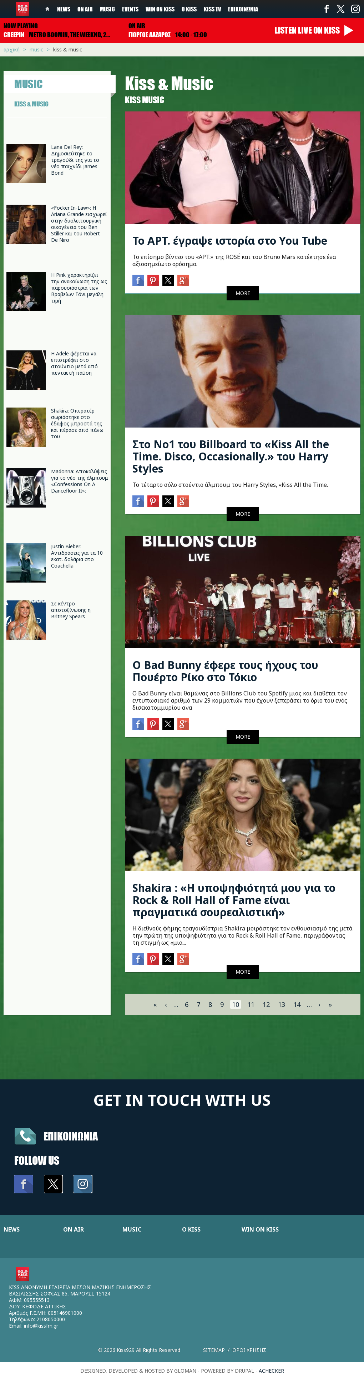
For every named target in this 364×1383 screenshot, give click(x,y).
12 (266, 1004)
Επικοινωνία (243, 9)
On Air (85, 9)
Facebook (326, 9)
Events (130, 9)
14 (296, 1004)
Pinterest (153, 280)
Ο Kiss (189, 9)
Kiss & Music (67, 49)
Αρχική (12, 49)
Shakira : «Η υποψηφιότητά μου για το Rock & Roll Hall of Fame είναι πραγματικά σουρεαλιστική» (233, 899)
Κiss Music (144, 100)
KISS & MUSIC (31, 104)
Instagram (355, 9)
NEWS (12, 1229)
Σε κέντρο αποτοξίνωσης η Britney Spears (71, 610)
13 (281, 1004)
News (63, 9)
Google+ (183, 280)
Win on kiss (160, 9)
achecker (271, 1370)
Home (47, 9)
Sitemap (214, 1350)
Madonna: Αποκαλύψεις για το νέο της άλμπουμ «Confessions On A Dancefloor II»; (79, 481)
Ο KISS (191, 1229)
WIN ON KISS (260, 1229)
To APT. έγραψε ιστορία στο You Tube (229, 240)
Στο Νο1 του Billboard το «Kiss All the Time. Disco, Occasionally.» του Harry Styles (230, 456)
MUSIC (131, 1229)
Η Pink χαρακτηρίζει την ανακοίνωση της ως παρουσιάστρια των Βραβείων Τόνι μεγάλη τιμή (79, 287)
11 (250, 1004)
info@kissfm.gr (41, 1325)
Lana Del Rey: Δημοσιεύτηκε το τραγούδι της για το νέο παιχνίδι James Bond (75, 160)
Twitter (340, 9)
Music (107, 9)
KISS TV (212, 9)
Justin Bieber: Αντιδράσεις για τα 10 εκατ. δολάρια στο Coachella (77, 556)
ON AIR (73, 1229)
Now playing (21, 26)
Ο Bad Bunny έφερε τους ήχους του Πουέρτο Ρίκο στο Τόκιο (225, 671)
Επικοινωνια (71, 1136)
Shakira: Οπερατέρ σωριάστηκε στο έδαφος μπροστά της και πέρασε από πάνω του (77, 423)
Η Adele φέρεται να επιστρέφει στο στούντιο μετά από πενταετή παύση (74, 363)
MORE (243, 293)
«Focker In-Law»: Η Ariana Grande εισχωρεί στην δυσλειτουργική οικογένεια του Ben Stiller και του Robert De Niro (79, 223)
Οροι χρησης (249, 1350)
